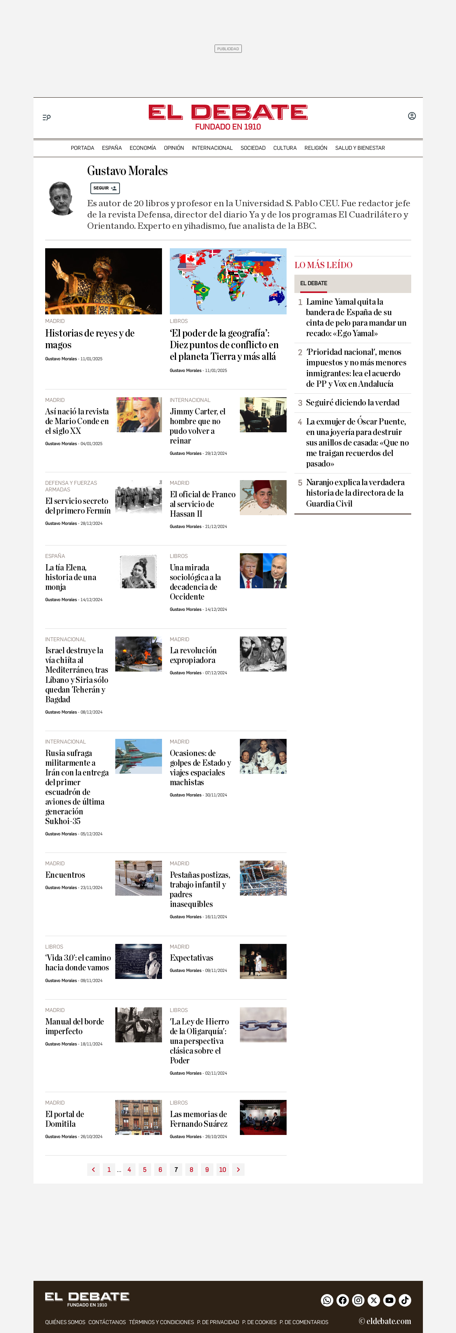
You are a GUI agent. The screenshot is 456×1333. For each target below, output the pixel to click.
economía (143, 148)
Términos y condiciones (161, 1322)
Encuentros (65, 875)
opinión (174, 148)
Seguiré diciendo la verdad (353, 402)
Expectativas (191, 958)
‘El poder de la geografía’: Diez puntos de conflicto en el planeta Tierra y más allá (224, 345)
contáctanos (107, 1322)
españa (112, 148)
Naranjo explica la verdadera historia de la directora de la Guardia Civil (355, 493)
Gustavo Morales (61, 358)
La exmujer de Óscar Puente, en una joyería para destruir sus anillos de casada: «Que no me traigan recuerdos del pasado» (357, 442)
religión (316, 148)
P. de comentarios (304, 1322)
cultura (285, 148)
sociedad (253, 148)
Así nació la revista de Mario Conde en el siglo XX (77, 421)
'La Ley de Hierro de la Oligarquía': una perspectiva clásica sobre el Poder (199, 1041)
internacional (212, 148)
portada (82, 148)
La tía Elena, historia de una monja (70, 577)
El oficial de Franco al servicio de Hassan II (203, 504)
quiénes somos (65, 1322)
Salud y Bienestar (360, 148)
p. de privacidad (218, 1322)
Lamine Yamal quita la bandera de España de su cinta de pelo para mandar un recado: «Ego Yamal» (356, 317)
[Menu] (47, 117)
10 (222, 1169)
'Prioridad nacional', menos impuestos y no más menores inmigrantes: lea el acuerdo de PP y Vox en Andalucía (356, 367)
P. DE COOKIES (259, 1322)
